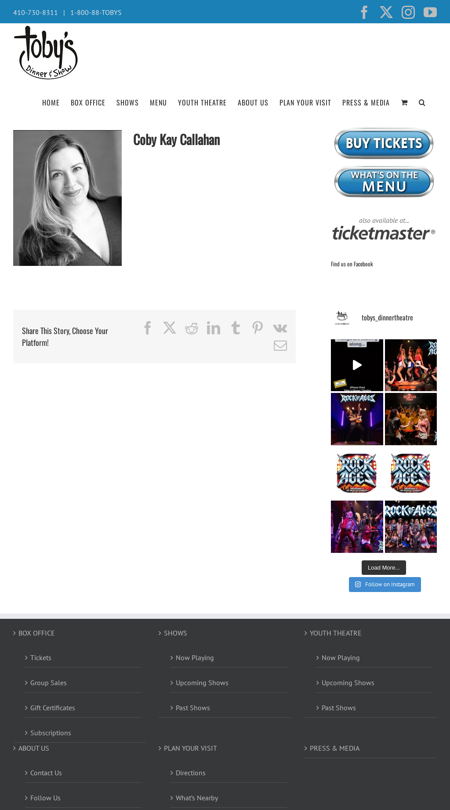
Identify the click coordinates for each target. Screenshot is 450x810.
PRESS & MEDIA (334, 748)
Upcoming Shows (202, 682)
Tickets (40, 657)
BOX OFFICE (36, 632)
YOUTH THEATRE (336, 632)
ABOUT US (33, 748)
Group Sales (48, 682)
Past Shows (193, 707)
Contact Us (46, 772)
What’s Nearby (197, 797)
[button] (422, 101)
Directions (191, 772)
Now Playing (195, 657)
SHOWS (175, 632)
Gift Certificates (52, 707)
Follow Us (45, 797)
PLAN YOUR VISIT (190, 748)
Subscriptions (50, 732)
